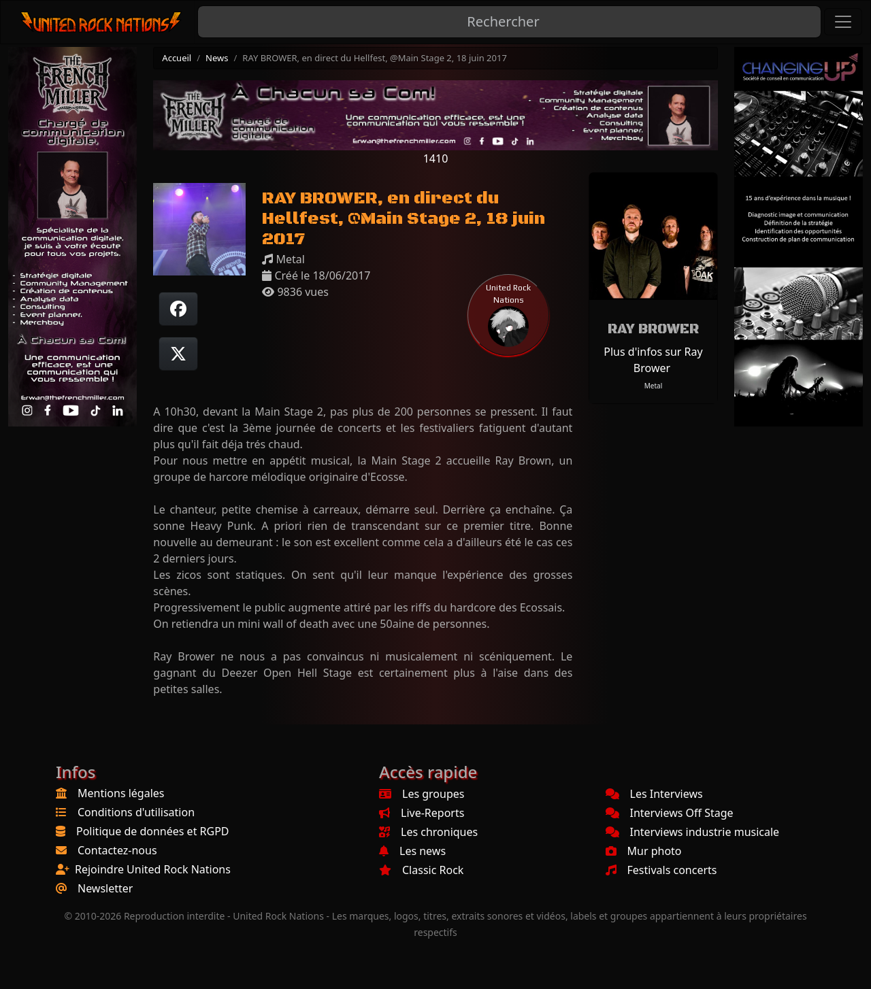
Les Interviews (654, 793)
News (217, 58)
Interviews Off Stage (670, 812)
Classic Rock (421, 869)
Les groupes (421, 793)
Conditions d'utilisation (136, 812)
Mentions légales (121, 793)
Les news (412, 850)
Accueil (176, 58)
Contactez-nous (117, 850)
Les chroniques (428, 831)
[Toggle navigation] (843, 21)
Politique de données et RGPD (152, 831)
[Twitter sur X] (178, 354)
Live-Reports (421, 812)
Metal (653, 385)
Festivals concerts (661, 869)
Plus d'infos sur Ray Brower (653, 359)
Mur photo (644, 850)
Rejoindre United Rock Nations (153, 869)
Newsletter (105, 888)
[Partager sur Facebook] (178, 309)
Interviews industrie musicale (693, 831)
